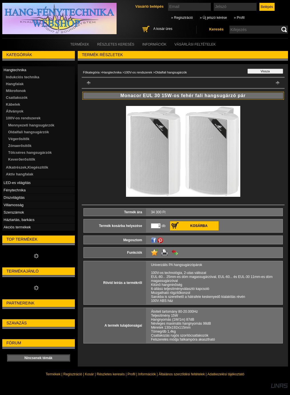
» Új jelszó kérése (213, 18)
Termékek (53, 374)
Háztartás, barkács (19, 220)
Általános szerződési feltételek (182, 374)
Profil (131, 374)
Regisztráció (72, 374)
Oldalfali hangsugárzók (28, 132)
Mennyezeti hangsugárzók (31, 125)
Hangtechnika (111, 72)
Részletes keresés (111, 374)
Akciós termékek (17, 227)
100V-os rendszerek (138, 72)
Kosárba (199, 226)
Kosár (89, 374)
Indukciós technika (22, 77)
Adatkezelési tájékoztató (225, 374)
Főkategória (91, 72)
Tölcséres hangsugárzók (30, 152)
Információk (147, 374)
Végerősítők (18, 139)
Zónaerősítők (20, 146)
